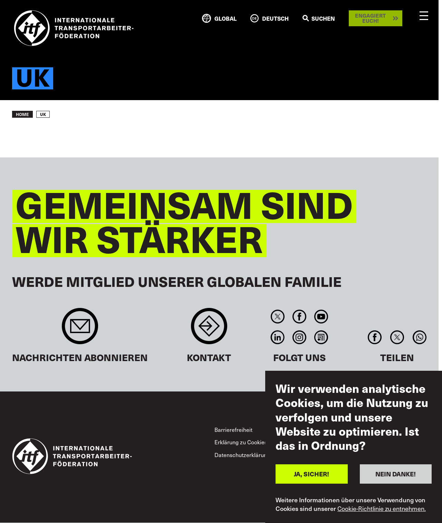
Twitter (277, 316)
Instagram (299, 337)
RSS (321, 337)
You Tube (321, 316)
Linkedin (277, 337)
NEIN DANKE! (395, 473)
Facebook (299, 316)
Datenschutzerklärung (242, 455)
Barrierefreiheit (233, 429)
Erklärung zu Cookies (240, 442)
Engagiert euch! (370, 18)
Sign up (80, 329)
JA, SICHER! (311, 473)
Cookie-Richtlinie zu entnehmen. (381, 508)
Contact (209, 329)
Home (22, 114)
